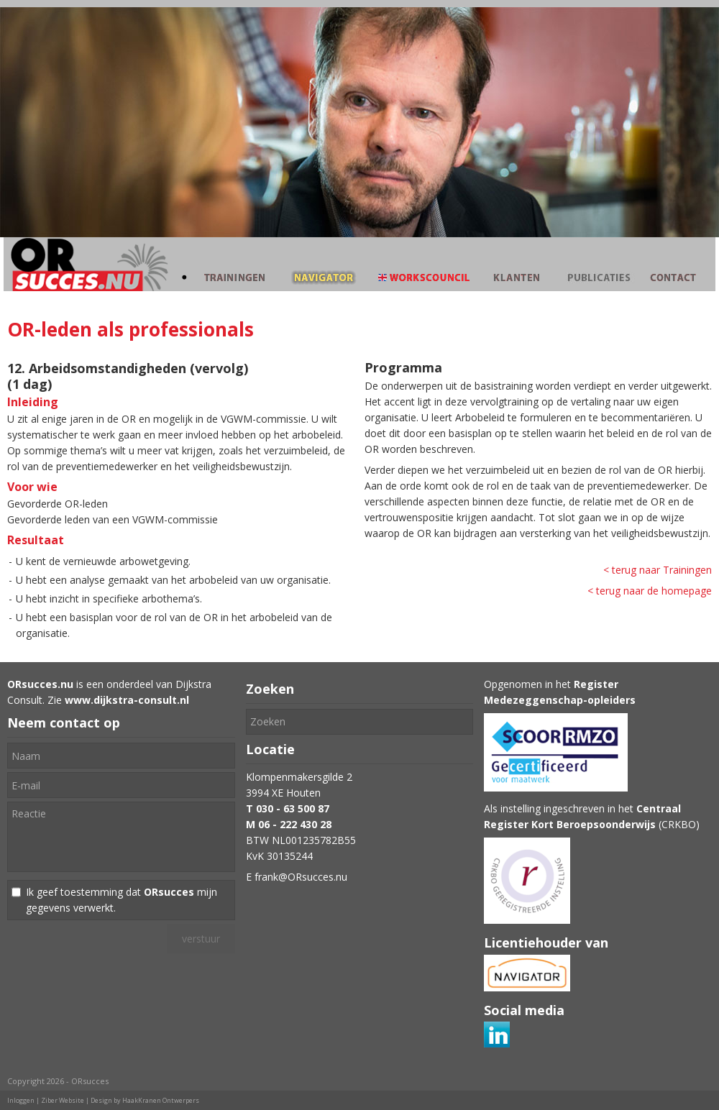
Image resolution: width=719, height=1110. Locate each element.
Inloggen (21, 1100)
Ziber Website (62, 1100)
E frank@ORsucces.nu (296, 877)
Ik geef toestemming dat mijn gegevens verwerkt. (121, 899)
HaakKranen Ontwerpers (160, 1100)
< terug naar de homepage (649, 590)
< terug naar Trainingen (657, 570)
